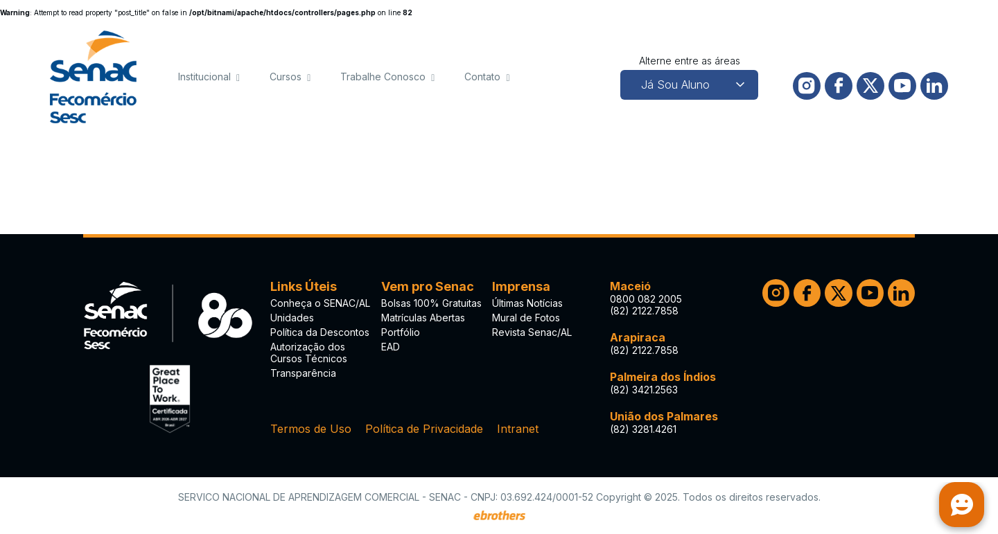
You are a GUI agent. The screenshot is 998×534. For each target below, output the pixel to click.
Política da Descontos (319, 332)
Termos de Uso (310, 429)
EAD (390, 347)
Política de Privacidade (424, 429)
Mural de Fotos (526, 317)
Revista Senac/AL (532, 332)
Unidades (292, 317)
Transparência (303, 373)
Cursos (285, 76)
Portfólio (400, 332)
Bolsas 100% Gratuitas (431, 303)
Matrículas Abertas (423, 317)
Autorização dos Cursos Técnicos (308, 352)
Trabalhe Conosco (383, 76)
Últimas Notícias (527, 303)
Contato (482, 76)
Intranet (518, 429)
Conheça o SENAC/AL (320, 303)
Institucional (204, 76)
